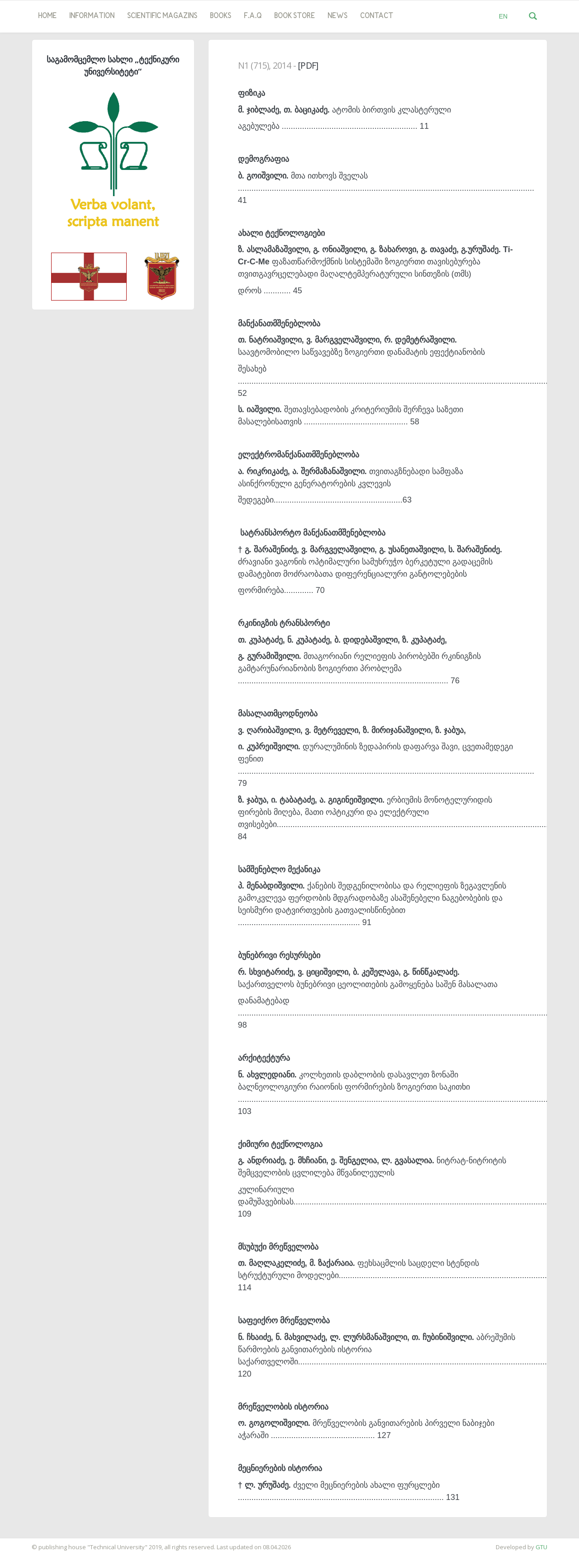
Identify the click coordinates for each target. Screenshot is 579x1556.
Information (91, 16)
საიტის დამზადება (26, 1542)
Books (220, 16)
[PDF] (308, 65)
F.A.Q (252, 16)
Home (47, 16)
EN (503, 16)
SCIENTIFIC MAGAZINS (162, 16)
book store (294, 16)
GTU (541, 1547)
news (337, 16)
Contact (376, 16)
